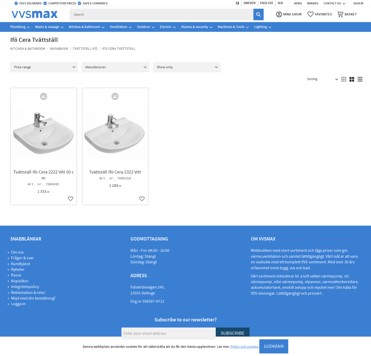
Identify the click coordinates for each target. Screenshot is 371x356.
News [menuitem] (298, 3)
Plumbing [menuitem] (17, 26)
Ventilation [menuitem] (118, 26)
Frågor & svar (22, 258)
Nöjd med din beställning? (33, 298)
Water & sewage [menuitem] (47, 26)
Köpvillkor (20, 281)
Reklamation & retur (28, 292)
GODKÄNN (274, 346)
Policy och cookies (245, 346)
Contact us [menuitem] (332, 3)
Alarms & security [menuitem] (194, 26)
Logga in (18, 303)
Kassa (16, 275)
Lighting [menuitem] (260, 26)
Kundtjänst (20, 263)
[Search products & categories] (161, 14)
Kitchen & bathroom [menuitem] (84, 26)
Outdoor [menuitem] (143, 26)
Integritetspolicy (25, 286)
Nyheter (18, 269)
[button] (320, 14)
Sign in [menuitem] (358, 3)
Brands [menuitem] (312, 3)
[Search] (258, 14)
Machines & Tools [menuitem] (231, 26)
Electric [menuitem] (165, 26)
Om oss (17, 252)
